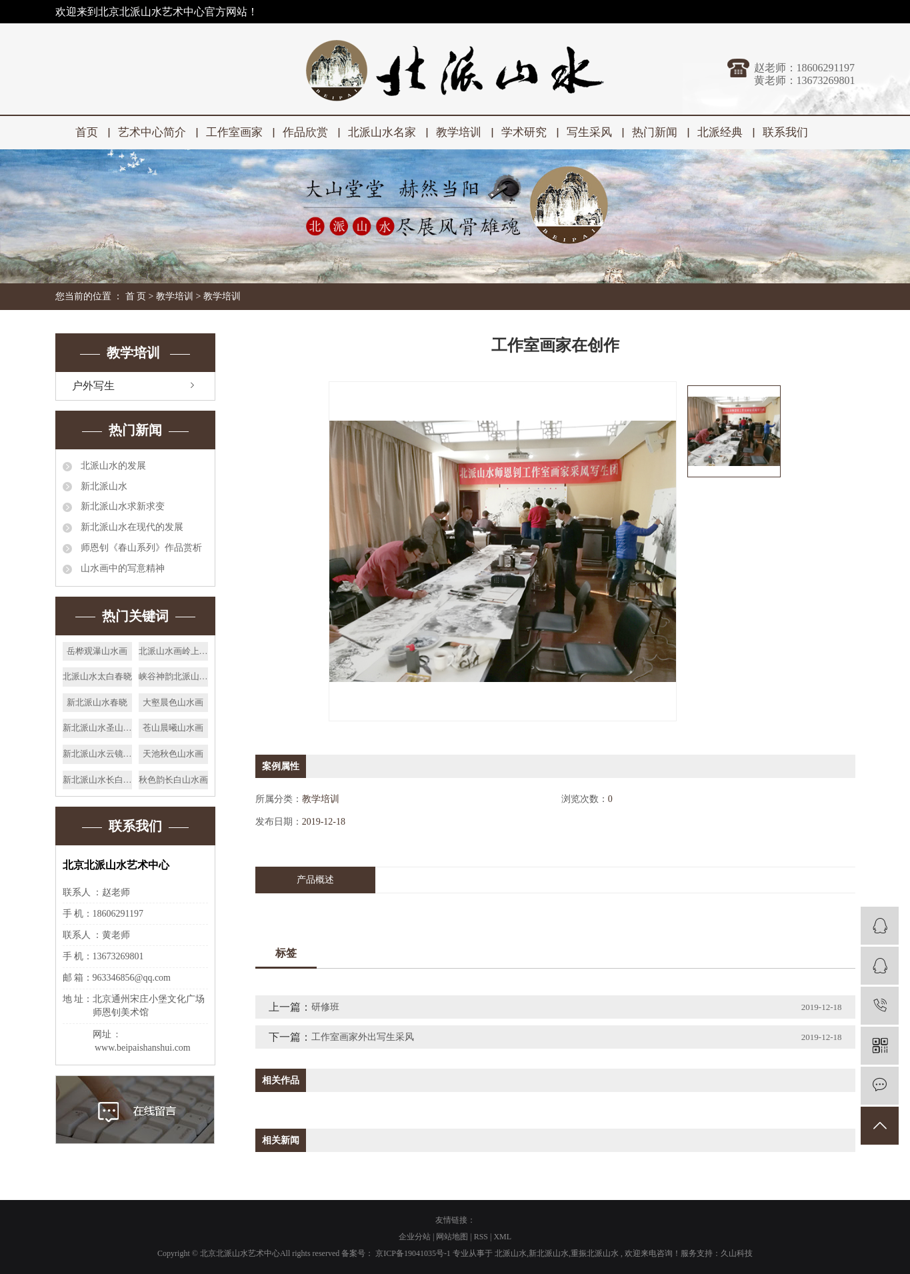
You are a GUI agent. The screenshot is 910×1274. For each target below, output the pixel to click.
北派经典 (720, 132)
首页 (86, 132)
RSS (481, 1236)
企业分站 (415, 1236)
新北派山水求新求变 (122, 506)
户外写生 (93, 385)
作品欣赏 (305, 132)
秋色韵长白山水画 (173, 780)
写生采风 (589, 132)
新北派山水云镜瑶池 (97, 754)
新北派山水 (103, 486)
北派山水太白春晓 (97, 676)
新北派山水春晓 (97, 702)
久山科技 (737, 1253)
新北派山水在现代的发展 (131, 527)
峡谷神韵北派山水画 (173, 676)
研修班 (325, 1007)
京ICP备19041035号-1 (413, 1253)
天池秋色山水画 (173, 754)
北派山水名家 (382, 132)
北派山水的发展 (113, 466)
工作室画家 (234, 132)
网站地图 (453, 1236)
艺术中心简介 (152, 132)
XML (502, 1236)
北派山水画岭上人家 (173, 651)
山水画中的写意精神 (122, 568)
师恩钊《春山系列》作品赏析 (141, 548)
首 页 (136, 296)
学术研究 (524, 132)
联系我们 (785, 132)
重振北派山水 (595, 1253)
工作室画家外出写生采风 (362, 1037)
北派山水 (511, 1253)
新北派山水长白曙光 (97, 780)
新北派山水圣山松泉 (97, 728)
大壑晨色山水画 (173, 702)
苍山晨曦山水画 (173, 728)
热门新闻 (654, 132)
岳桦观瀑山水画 (97, 651)
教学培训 (458, 132)
